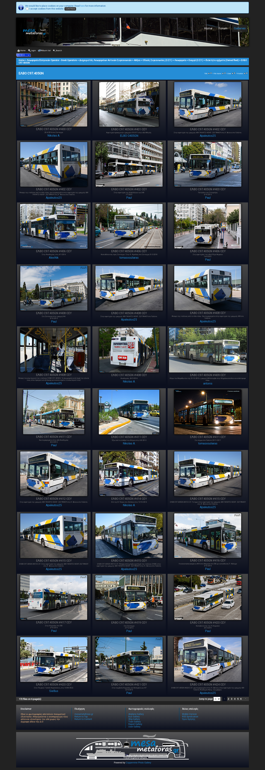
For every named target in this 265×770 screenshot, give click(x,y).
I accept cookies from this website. (46, 9)
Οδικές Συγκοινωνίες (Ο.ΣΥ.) (157, 60)
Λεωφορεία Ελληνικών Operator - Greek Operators (52, 60)
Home (208, 28)
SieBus (53, 691)
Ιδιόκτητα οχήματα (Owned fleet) (222, 60)
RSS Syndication (190, 716)
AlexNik (54, 257)
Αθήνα (137, 60)
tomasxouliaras (129, 257)
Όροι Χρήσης (188, 719)
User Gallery (134, 726)
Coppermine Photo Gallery (138, 762)
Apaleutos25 (208, 135)
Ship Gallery (134, 719)
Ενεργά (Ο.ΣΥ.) (196, 60)
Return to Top (81, 716)
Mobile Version (189, 714)
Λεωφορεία (180, 60)
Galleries (240, 28)
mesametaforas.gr (83, 714)
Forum (223, 28)
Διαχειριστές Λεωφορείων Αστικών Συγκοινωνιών (105, 60)
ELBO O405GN (129, 135)
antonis (207, 383)
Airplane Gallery (136, 714)
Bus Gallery (134, 716)
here (82, 6)
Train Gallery (134, 721)
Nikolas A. (53, 135)
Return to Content (83, 719)
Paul (129, 197)
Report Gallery (135, 724)
